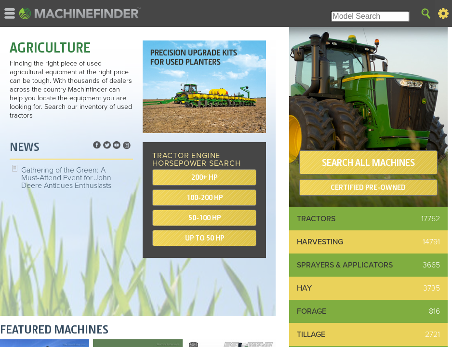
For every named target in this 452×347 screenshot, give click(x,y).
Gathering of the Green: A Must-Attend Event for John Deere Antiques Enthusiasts (66, 177)
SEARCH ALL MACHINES (368, 162)
